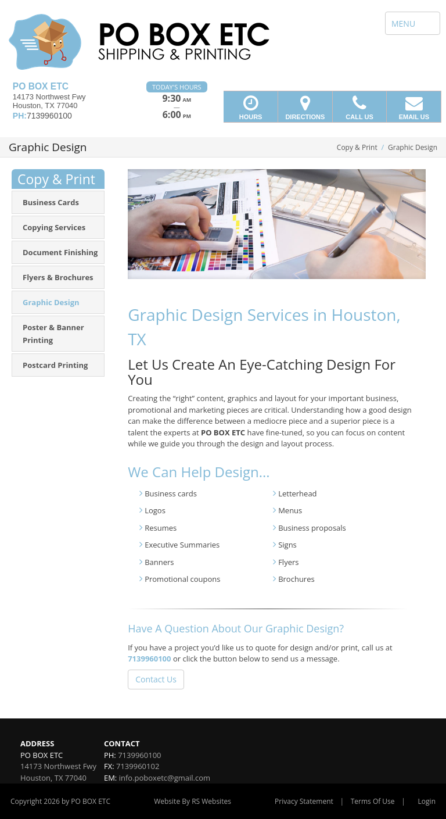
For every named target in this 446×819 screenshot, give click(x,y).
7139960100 (149, 658)
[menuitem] (58, 202)
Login (427, 801)
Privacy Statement (304, 801)
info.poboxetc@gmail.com (164, 777)
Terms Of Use (373, 801)
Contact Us (156, 679)
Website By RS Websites (192, 801)
